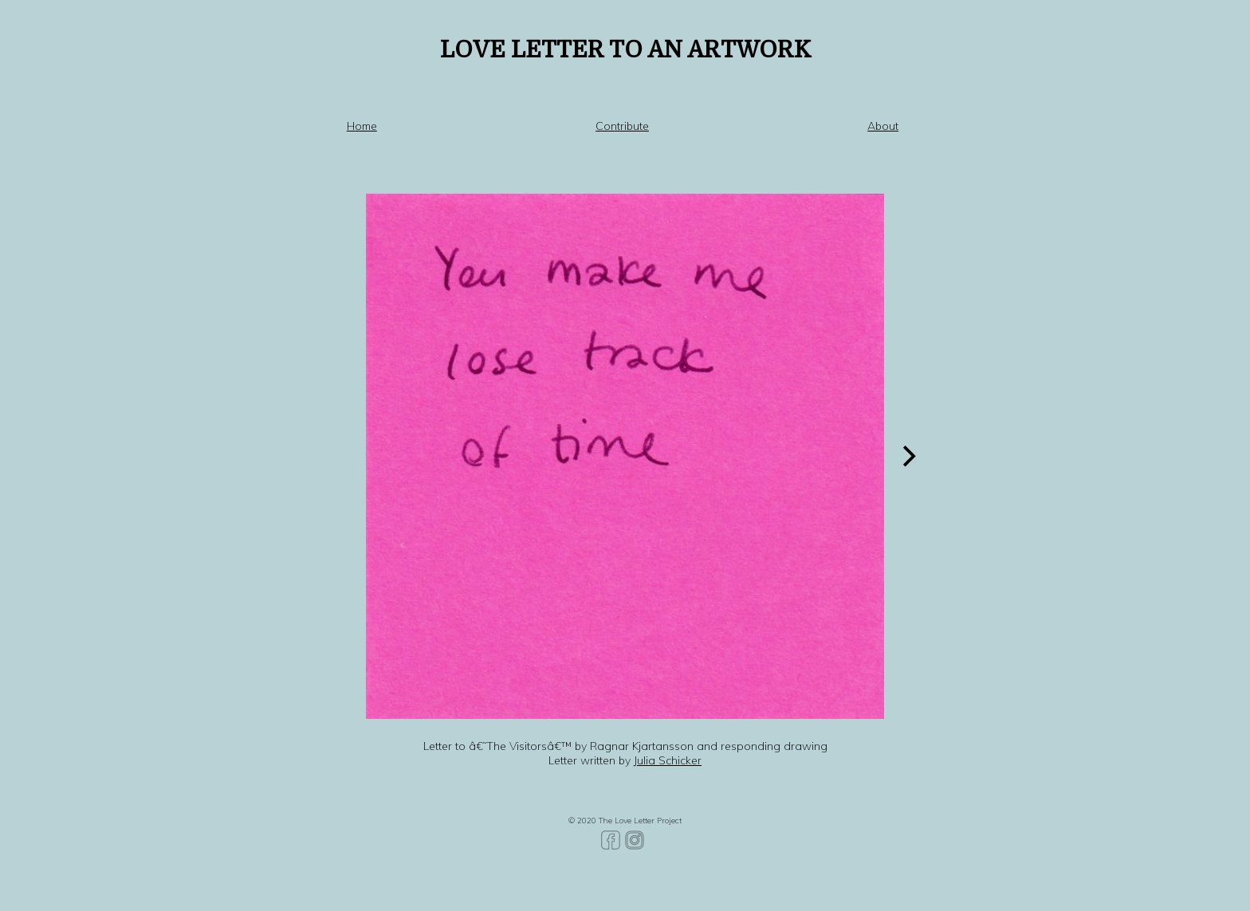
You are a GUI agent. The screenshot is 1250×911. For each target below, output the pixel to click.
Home (362, 126)
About (882, 126)
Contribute (622, 126)
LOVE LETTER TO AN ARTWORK (625, 50)
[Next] (907, 455)
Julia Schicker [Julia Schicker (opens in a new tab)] (668, 760)
